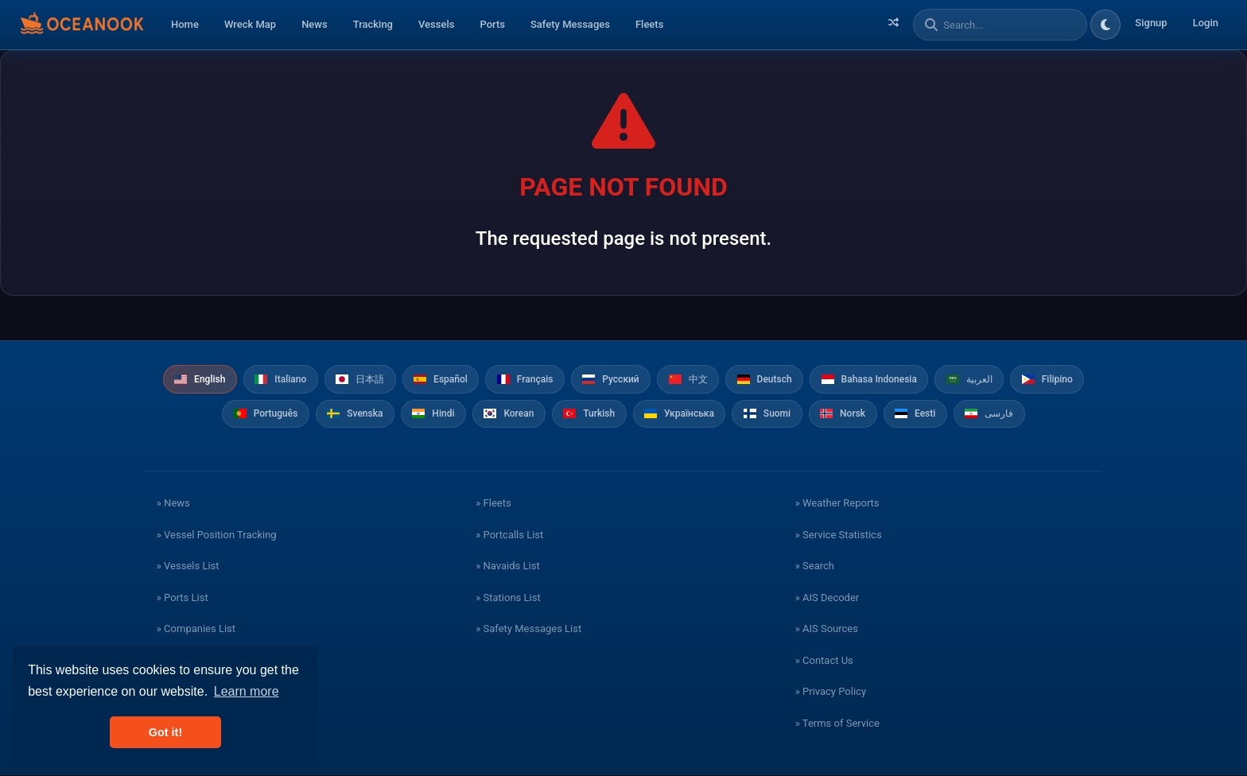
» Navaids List (507, 566)
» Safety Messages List (528, 629)
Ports (492, 24)
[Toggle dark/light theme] (1105, 25)
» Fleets (493, 504)
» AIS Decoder (827, 598)
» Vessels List (188, 566)
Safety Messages (570, 24)
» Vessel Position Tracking (217, 535)
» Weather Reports (837, 504)
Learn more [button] (246, 691)
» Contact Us (824, 661)
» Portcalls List (509, 535)
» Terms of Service (837, 724)
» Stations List (508, 598)
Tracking (373, 24)
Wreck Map (250, 24)
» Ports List (182, 598)
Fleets (649, 24)
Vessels (436, 24)
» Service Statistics (838, 535)
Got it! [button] (165, 732)
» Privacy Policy (830, 692)
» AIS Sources (826, 629)
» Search (814, 566)
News (314, 24)
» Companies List (196, 629)
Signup (1151, 23)
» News (173, 504)
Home (185, 24)
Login (1205, 23)
